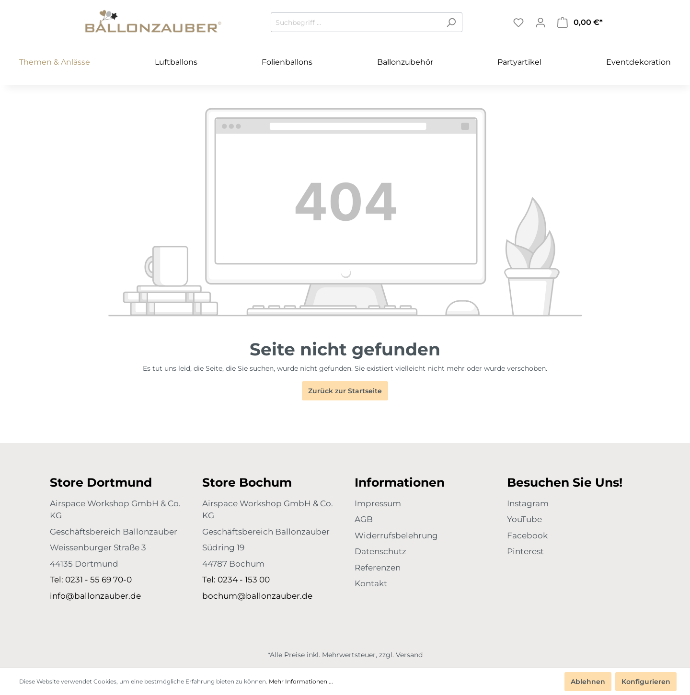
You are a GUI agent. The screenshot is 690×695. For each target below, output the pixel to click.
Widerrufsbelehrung (396, 535)
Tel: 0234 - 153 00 (236, 579)
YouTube (524, 519)
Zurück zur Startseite (345, 391)
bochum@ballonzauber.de (257, 596)
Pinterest (525, 551)
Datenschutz (380, 551)
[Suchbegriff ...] (355, 22)
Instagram (528, 503)
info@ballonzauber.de (95, 596)
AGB (364, 519)
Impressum (378, 503)
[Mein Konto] (540, 22)
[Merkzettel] (518, 22)
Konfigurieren (645, 681)
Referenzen (378, 567)
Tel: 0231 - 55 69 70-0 (91, 579)
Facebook (527, 535)
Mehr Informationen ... (301, 681)
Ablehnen (588, 681)
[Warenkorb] (580, 22)
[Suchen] (451, 22)
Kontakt (371, 583)
